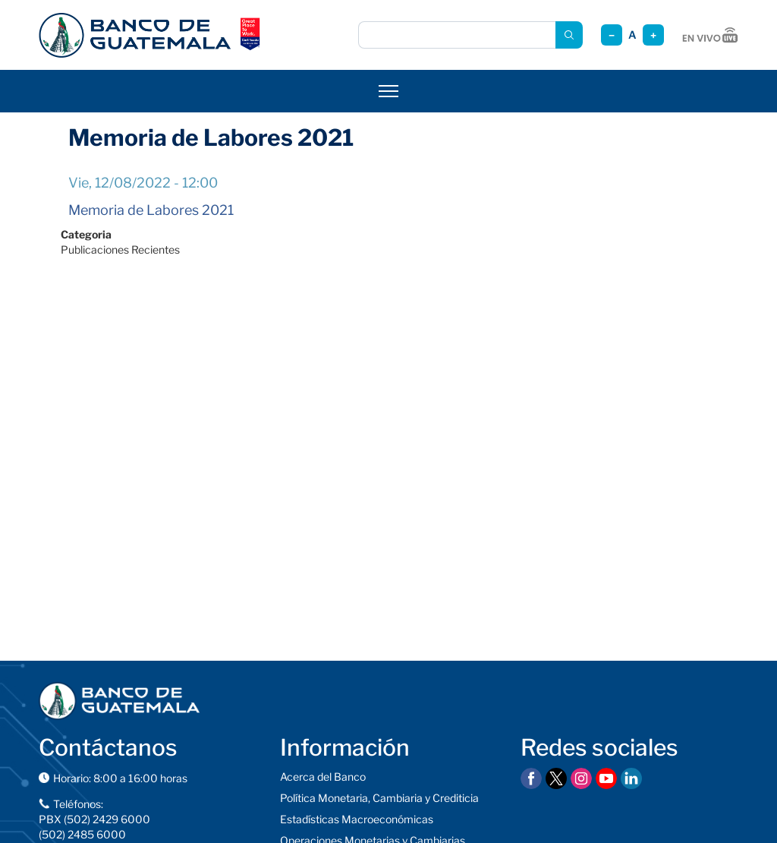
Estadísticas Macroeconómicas (356, 819)
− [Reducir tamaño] (612, 35)
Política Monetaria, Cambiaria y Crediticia (379, 797)
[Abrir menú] (388, 91)
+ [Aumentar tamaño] (653, 35)
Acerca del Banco (323, 776)
